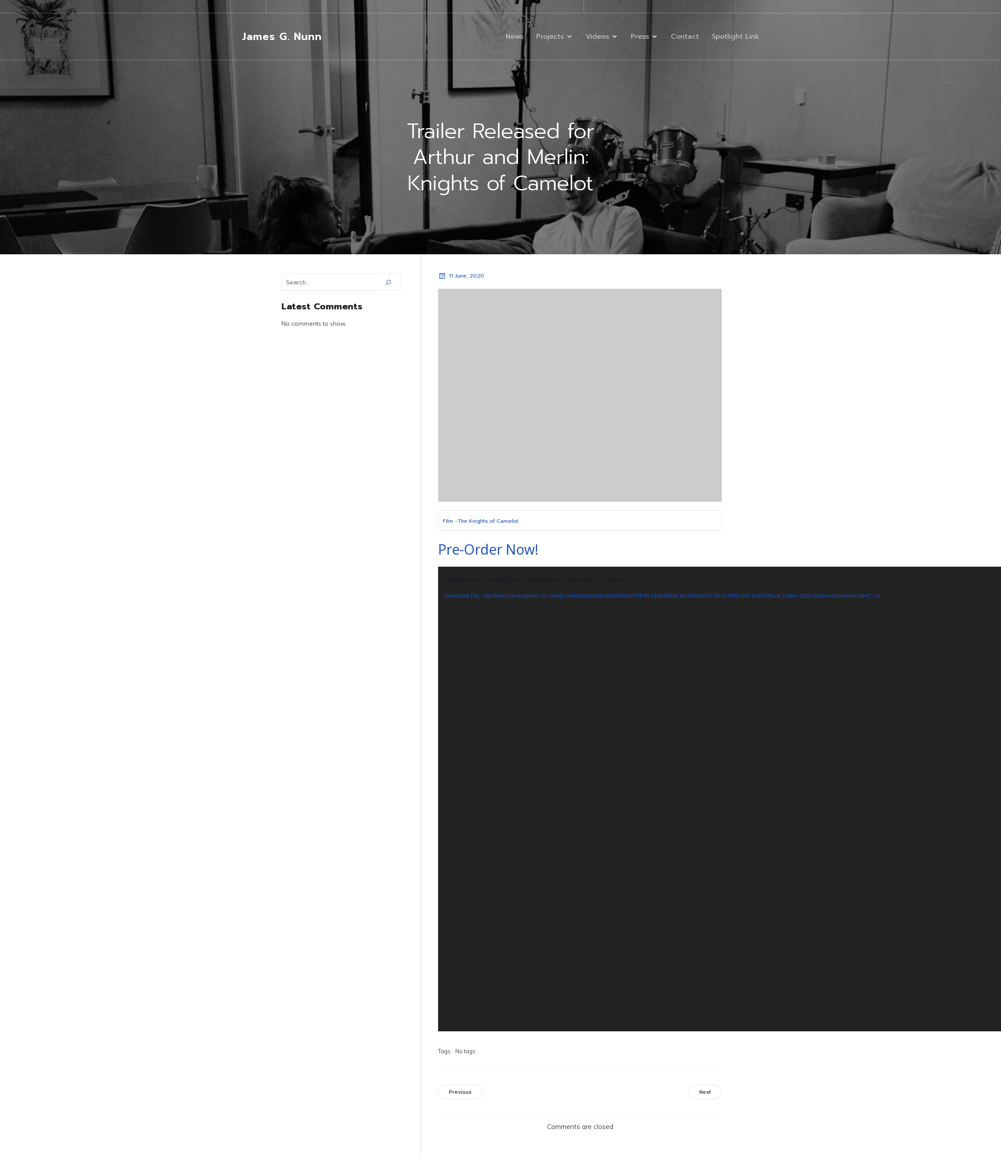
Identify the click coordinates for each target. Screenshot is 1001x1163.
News (514, 37)
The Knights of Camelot (487, 522)
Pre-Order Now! (488, 550)
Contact (685, 37)
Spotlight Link (735, 37)
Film (448, 522)
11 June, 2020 (461, 276)
